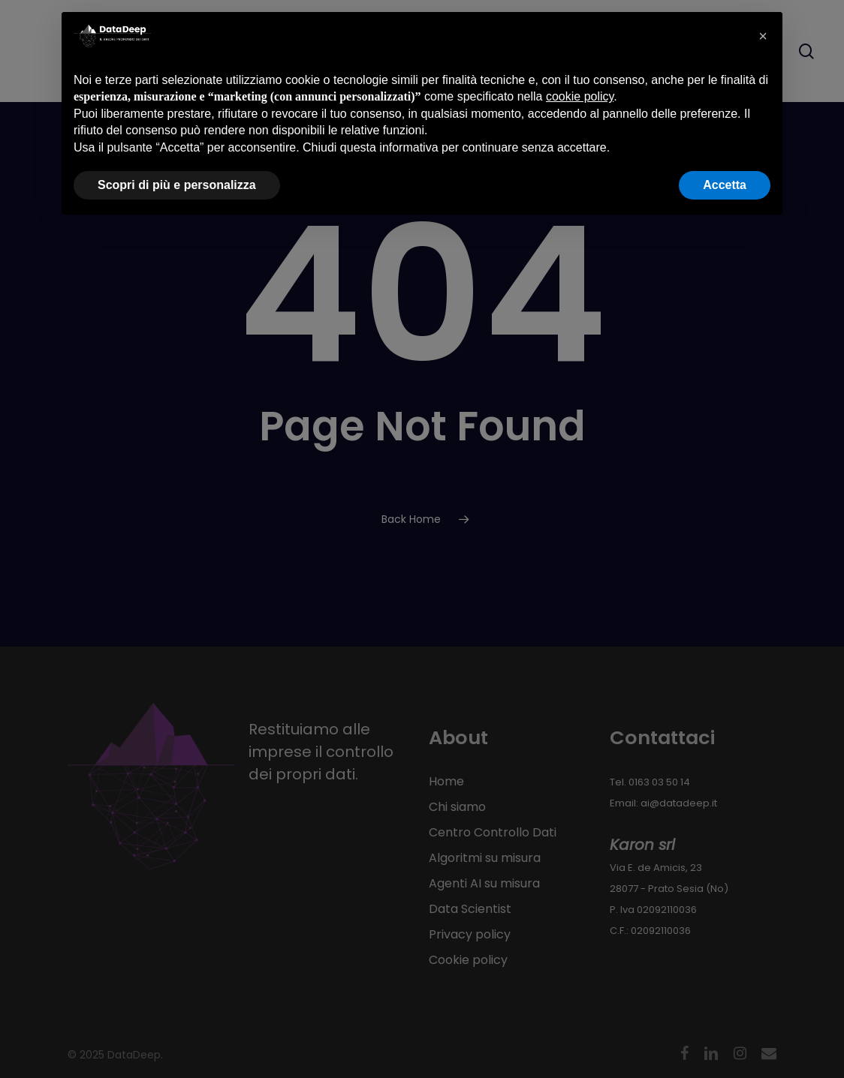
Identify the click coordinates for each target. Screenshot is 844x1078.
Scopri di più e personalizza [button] (177, 185)
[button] (763, 36)
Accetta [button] (724, 185)
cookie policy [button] (579, 96)
